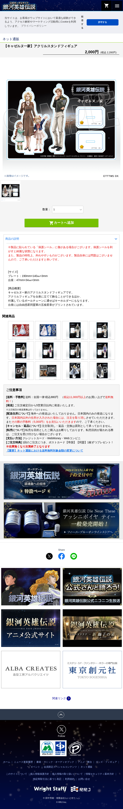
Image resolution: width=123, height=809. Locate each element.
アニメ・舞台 (85, 762)
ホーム (6, 762)
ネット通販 (86, 766)
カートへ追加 (61, 223)
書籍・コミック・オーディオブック (55, 762)
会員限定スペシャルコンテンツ (60, 766)
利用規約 (69, 779)
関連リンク (61, 698)
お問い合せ (84, 779)
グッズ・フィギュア (106, 762)
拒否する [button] (82, 22)
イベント (35, 766)
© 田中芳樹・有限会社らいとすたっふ (61, 798)
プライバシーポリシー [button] (34, 25)
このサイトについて (16, 774)
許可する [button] (102, 22)
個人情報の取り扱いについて (67, 774)
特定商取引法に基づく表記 (47, 779)
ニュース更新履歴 (23, 762)
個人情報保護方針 (39, 774)
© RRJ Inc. (61, 802)
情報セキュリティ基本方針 (100, 774)
